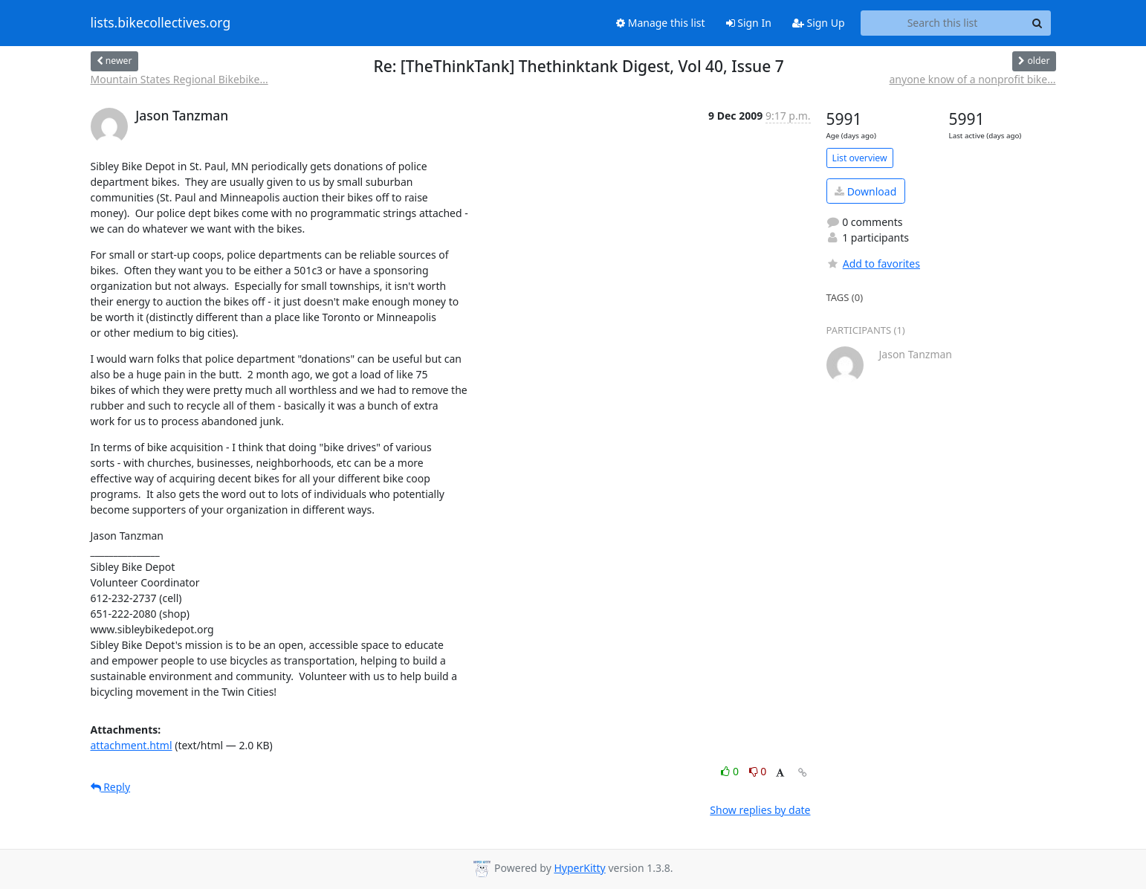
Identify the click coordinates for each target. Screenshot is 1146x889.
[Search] (1037, 23)
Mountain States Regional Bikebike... (179, 79)
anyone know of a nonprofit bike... (972, 79)
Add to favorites (873, 263)
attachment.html (131, 745)
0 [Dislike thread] (758, 771)
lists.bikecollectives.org (161, 23)
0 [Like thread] (731, 771)
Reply (111, 787)
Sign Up (818, 23)
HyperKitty (579, 868)
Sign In (748, 23)
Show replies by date (760, 810)
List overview (859, 158)
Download (865, 191)
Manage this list (660, 23)
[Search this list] (943, 23)
